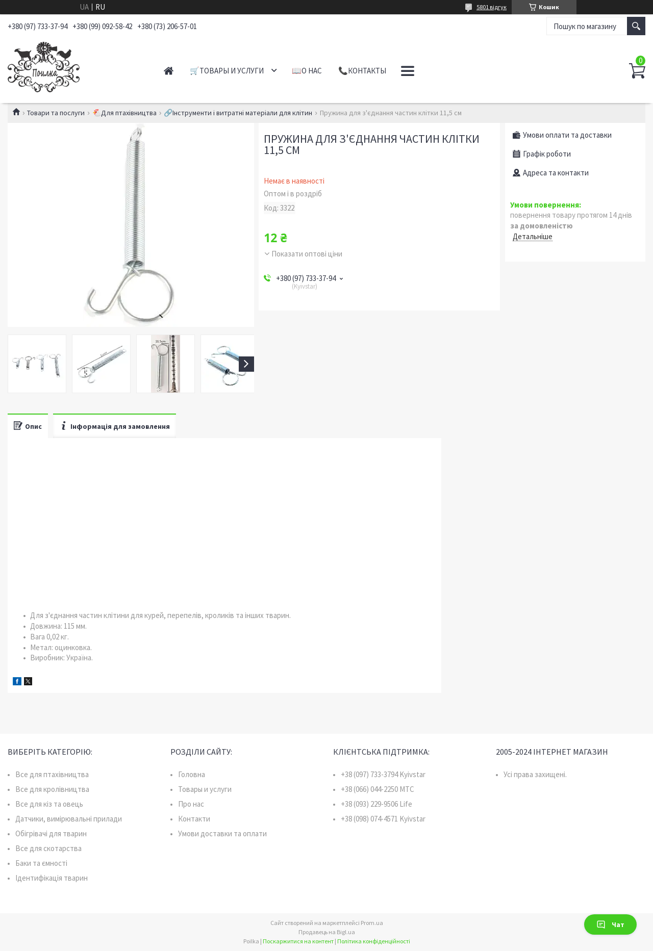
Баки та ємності (41, 863)
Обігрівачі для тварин (51, 833)
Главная (168, 70)
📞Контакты (362, 70)
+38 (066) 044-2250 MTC (377, 789)
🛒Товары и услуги (227, 70)
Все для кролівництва (52, 789)
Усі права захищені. (535, 774)
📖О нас (307, 70)
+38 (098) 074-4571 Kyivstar (383, 819)
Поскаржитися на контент (298, 941)
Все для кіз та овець (49, 804)
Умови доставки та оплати (222, 833)
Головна (191, 774)
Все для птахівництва (52, 774)
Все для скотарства (48, 848)
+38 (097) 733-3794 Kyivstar (383, 774)
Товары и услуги (205, 789)
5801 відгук (491, 7)
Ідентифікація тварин (51, 878)
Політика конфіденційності (373, 941)
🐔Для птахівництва (124, 112)
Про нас (191, 804)
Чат (610, 924)
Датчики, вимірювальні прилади (68, 819)
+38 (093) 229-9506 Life (376, 804)
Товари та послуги (56, 112)
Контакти (194, 819)
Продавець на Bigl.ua (326, 932)
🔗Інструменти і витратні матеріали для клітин (238, 112)
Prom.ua (372, 923)
